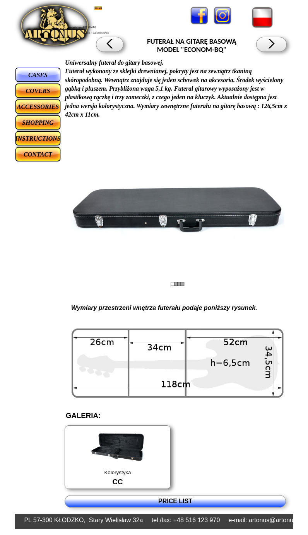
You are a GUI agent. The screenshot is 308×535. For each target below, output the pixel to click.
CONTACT (38, 154)
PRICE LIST (175, 501)
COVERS (38, 91)
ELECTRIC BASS (100, 33)
